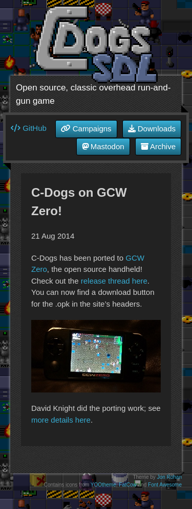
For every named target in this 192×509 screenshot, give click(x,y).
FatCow (127, 485)
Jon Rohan (169, 477)
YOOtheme (103, 485)
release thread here (114, 280)
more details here (61, 419)
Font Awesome (165, 485)
